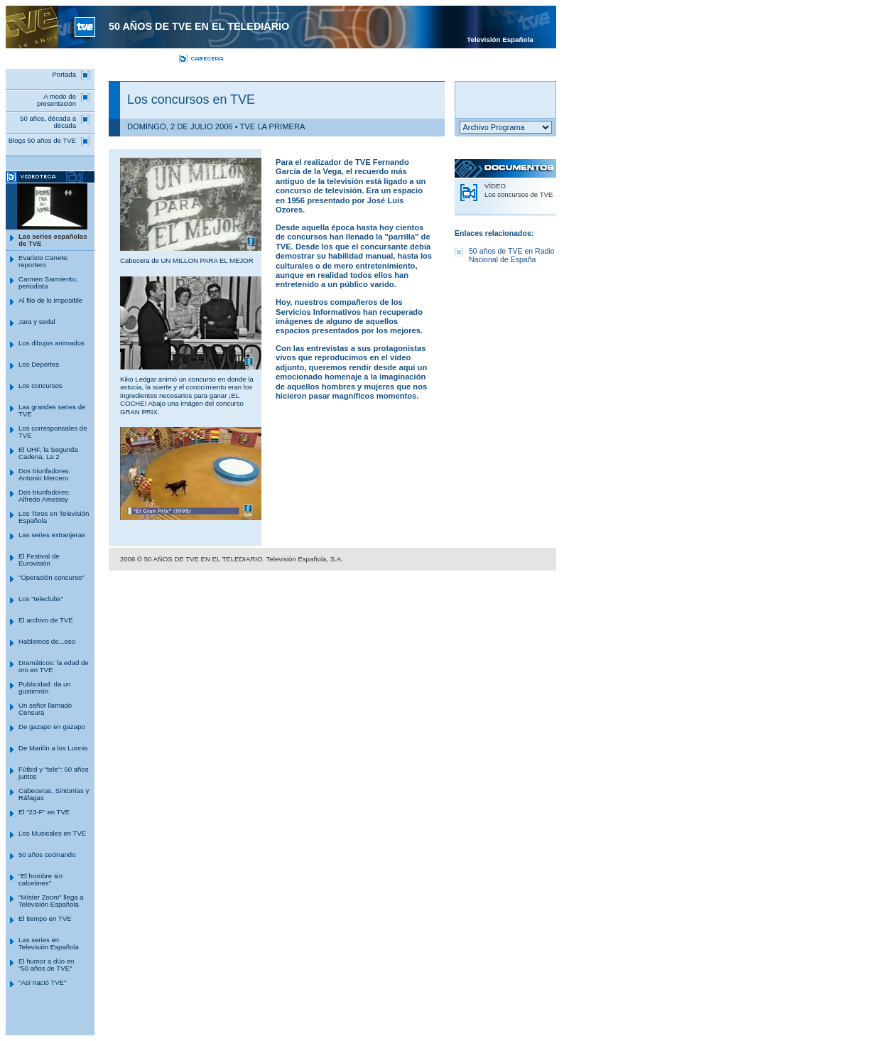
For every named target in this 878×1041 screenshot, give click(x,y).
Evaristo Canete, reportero (43, 261)
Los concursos (40, 385)
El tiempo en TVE (44, 918)
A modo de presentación (56, 99)
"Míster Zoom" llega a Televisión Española (51, 900)
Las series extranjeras (51, 535)
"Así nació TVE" (42, 982)
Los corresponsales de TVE (52, 431)
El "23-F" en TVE (44, 812)
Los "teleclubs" (40, 599)
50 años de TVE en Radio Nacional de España (512, 255)
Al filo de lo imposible (50, 300)
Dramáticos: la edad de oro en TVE (53, 666)
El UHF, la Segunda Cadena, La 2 (48, 453)
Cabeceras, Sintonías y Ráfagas (53, 794)
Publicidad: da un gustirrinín (44, 687)
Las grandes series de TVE (51, 410)
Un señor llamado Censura (45, 708)
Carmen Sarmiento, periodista (47, 282)
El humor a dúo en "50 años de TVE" (46, 964)
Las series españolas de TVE (52, 239)
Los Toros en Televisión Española (53, 516)
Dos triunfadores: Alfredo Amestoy (44, 495)
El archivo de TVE (45, 620)
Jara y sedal (36, 321)
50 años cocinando (47, 854)
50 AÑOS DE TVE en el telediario (199, 26)
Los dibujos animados (51, 343)
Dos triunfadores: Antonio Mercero (44, 474)
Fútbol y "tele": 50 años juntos (53, 772)
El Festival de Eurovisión (39, 559)
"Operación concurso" (51, 577)
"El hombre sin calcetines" (40, 879)
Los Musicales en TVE (52, 833)
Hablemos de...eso (46, 641)
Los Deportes (38, 364)
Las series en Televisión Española (48, 943)
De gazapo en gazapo (51, 726)
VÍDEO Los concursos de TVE (518, 190)
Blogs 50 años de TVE (42, 140)
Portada (64, 74)
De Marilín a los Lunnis (53, 748)
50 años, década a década (48, 121)
